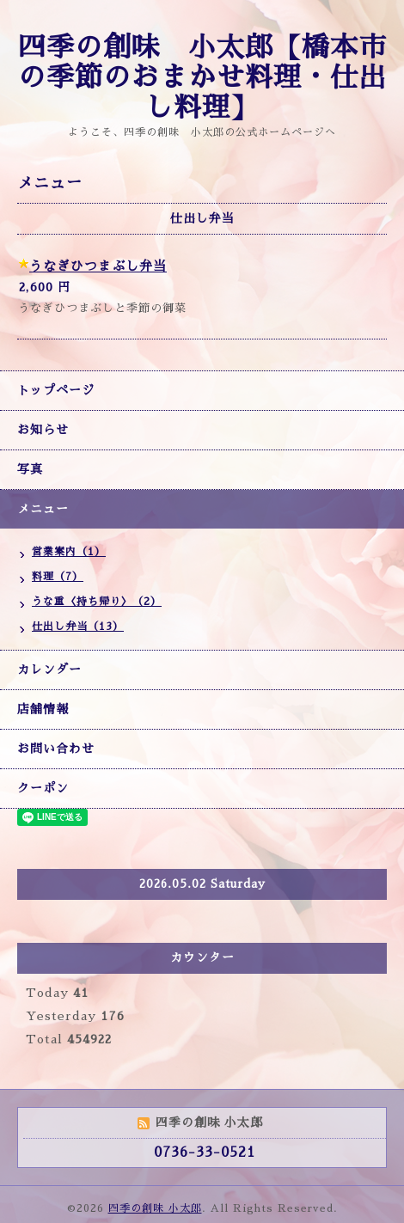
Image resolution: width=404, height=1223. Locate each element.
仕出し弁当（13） (78, 626)
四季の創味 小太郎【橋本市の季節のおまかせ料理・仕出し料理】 (202, 77)
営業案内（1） (69, 552)
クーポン (43, 788)
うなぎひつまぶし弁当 (98, 266)
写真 (30, 469)
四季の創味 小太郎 (155, 1208)
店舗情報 (43, 709)
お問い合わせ (56, 749)
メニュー (43, 509)
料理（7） (57, 577)
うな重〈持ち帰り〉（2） (97, 601)
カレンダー (49, 669)
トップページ (56, 390)
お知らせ (43, 430)
